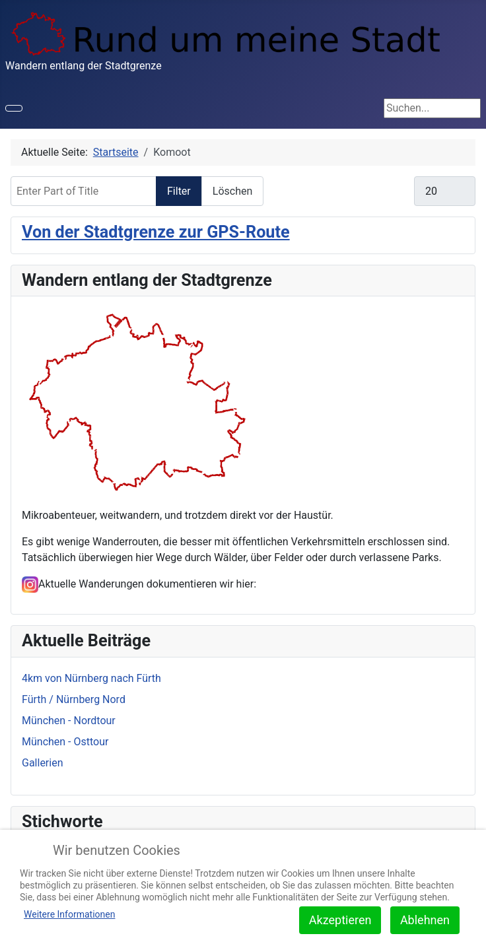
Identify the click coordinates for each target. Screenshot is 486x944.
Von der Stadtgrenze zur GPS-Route (156, 232)
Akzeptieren (340, 920)
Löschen (233, 191)
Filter (179, 191)
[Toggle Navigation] (13, 108)
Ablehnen (425, 920)
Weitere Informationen (69, 914)
